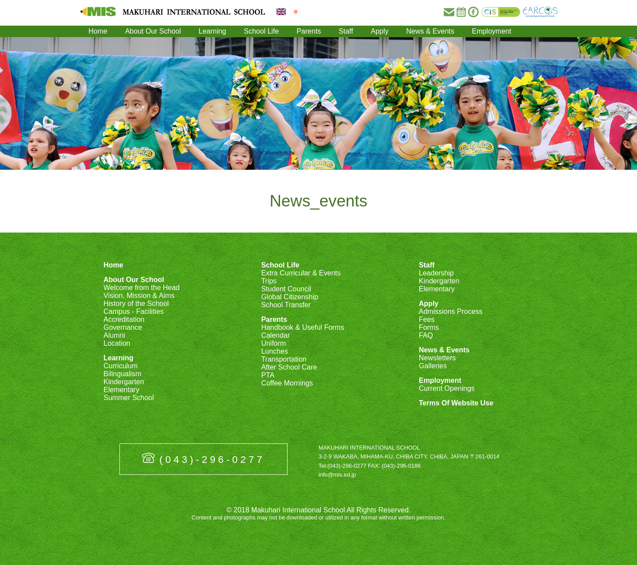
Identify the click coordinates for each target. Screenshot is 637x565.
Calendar (275, 335)
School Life (261, 31)
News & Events (430, 31)
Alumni (114, 335)
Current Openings (447, 388)
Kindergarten (124, 382)
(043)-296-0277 (212, 459)
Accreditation (124, 319)
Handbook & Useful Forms (302, 327)
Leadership (436, 273)
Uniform (273, 343)
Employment (491, 31)
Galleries (433, 366)
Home (97, 31)
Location (117, 343)
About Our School (153, 31)
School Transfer (286, 305)
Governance (123, 327)
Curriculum (121, 366)
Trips (268, 281)
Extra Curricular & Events (301, 273)
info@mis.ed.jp (337, 474)
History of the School (136, 303)
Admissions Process (451, 311)
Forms (429, 327)
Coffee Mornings (287, 383)
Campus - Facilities (134, 311)
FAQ (426, 335)
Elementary (121, 389)
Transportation (284, 359)
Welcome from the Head (142, 287)
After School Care (289, 367)
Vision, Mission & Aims (139, 295)
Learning (212, 31)
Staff (346, 31)
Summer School (129, 397)
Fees (427, 319)
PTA (267, 375)
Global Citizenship (289, 297)
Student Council (286, 289)
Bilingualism (122, 374)
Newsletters (437, 358)
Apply (379, 31)
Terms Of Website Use (456, 403)
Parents (308, 31)
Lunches (274, 351)
